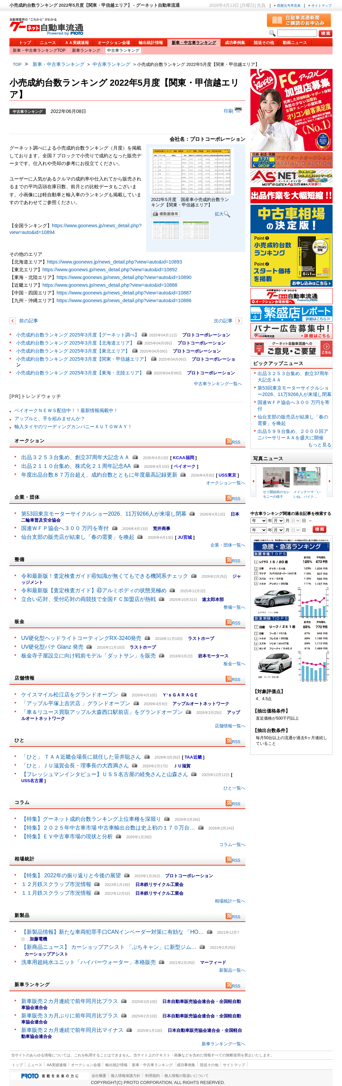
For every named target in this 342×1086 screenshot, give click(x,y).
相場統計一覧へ (230, 900)
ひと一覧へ (234, 788)
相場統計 (24, 858)
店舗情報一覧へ (230, 725)
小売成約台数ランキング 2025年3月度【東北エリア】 (73, 351)
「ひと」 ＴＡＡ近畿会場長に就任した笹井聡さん (81, 757)
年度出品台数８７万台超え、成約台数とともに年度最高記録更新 (99, 475)
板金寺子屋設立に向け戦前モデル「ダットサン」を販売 (88, 655)
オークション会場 (114, 42)
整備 (19, 559)
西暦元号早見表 (288, 5)
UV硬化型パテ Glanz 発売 (52, 647)
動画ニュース (295, 42)
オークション (29, 440)
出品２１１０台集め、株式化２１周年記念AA (75, 466)
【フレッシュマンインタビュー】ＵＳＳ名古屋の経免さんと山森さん (104, 774)
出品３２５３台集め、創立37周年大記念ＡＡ (75, 457)
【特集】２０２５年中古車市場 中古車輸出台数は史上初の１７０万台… (108, 828)
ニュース (48, 42)
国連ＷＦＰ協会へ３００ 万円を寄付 (65, 528)
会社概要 (99, 1076)
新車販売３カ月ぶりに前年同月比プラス (69, 1015)
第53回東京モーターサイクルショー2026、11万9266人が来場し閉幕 (103, 514)
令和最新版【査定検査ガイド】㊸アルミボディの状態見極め (94, 590)
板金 (19, 621)
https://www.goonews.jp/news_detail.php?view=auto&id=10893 (114, 262)
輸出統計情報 (151, 42)
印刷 (233, 110)
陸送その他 (264, 42)
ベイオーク (185, 466)
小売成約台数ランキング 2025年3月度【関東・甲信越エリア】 (82, 359)
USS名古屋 (32, 780)
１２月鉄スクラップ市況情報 (56, 884)
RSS (233, 442)
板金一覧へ (234, 663)
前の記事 (28, 320)
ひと (19, 740)
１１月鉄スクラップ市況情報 (56, 893)
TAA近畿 (193, 757)
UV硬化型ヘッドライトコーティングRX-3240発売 (81, 638)
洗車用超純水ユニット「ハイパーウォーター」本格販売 (88, 962)
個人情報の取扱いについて (186, 1076)
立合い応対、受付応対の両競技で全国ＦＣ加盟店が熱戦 (88, 599)
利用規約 (152, 1076)
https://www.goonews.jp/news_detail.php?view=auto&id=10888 (109, 285)
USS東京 (227, 475)
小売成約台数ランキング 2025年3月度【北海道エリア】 (75, 343)
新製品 (22, 915)
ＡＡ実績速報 (77, 42)
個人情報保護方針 (125, 1076)
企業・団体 (27, 497)
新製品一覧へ (232, 970)
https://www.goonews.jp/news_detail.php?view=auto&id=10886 (124, 300)
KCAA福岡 (183, 457)
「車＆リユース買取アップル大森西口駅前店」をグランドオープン (102, 712)
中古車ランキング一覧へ (218, 383)
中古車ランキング (123, 50)
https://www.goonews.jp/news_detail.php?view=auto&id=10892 (109, 269)
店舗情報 (24, 678)
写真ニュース (268, 458)
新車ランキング (86, 50)
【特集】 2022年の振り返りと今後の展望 (71, 875)
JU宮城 (185, 537)
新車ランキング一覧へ (223, 1043)
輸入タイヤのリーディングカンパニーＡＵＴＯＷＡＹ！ (73, 426)
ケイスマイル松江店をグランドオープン (69, 694)
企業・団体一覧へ (227, 545)
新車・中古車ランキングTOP (39, 50)
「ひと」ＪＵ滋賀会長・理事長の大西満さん (75, 765)
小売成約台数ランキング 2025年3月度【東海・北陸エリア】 (80, 372)
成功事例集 (235, 42)
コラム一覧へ (232, 844)
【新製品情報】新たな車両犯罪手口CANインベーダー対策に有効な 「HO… (112, 932)
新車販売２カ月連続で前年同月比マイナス (72, 1030)
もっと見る (320, 444)
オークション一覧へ (225, 482)
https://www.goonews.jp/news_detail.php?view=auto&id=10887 (124, 292)
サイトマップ (320, 5)
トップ (25, 42)
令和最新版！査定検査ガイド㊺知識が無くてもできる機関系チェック (104, 576)
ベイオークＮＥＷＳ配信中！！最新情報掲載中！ (66, 410)
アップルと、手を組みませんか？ (49, 418)
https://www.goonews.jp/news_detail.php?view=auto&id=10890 (124, 277)
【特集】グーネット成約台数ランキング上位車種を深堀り (91, 819)
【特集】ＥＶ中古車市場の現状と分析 (67, 836)
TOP (17, 64)
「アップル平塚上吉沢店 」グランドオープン (75, 703)
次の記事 (224, 320)
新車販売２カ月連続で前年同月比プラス (69, 1001)
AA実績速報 (57, 1065)
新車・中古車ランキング (194, 42)
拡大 (223, 214)
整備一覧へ (234, 607)
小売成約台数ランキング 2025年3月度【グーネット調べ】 (77, 334)
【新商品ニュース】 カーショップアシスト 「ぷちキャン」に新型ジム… (109, 947)
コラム (22, 802)
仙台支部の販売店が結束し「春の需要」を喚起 (77, 537)
